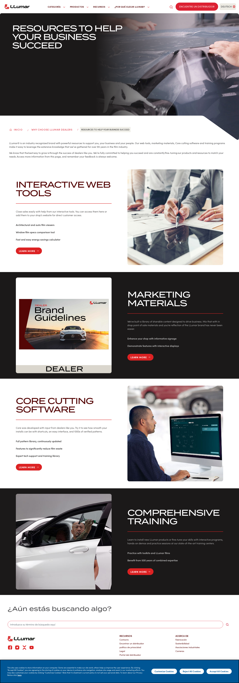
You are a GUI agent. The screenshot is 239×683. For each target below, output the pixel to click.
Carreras (179, 651)
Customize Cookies (164, 671)
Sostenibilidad (182, 643)
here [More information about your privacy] (19, 675)
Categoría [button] (56, 6)
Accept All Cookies (219, 671)
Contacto (124, 639)
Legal (122, 651)
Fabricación (181, 639)
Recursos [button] (101, 6)
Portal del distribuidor (130, 654)
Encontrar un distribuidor (132, 643)
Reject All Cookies (192, 671)
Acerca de (181, 635)
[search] (171, 6)
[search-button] (227, 624)
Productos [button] (79, 6)
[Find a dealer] (196, 6)
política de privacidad (130, 647)
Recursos (126, 635)
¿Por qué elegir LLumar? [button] (132, 6)
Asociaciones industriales (187, 647)
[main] (119, 671)
